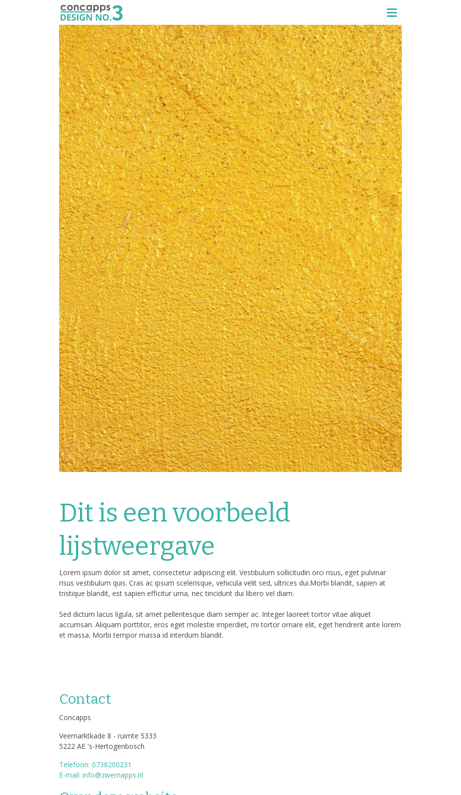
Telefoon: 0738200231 (95, 764)
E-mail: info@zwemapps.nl (101, 775)
